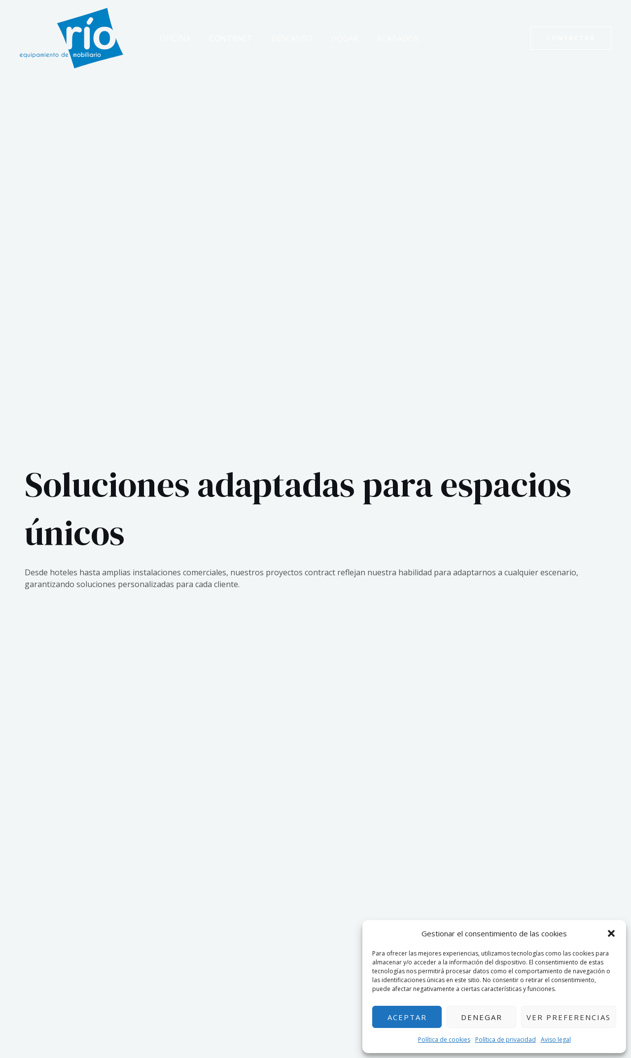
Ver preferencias (568, 1017)
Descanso (284, 38)
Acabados (384, 38)
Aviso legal (556, 1039)
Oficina (173, 38)
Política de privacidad (505, 1039)
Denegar (481, 1017)
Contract (226, 38)
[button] (611, 933)
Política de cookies (444, 1039)
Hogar (334, 38)
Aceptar (407, 1017)
